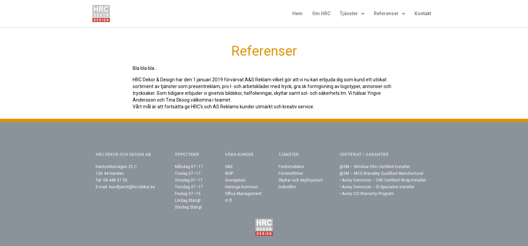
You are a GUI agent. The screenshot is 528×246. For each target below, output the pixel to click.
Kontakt (423, 13)
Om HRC (321, 13)
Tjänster (352, 14)
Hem (297, 13)
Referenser (389, 14)
